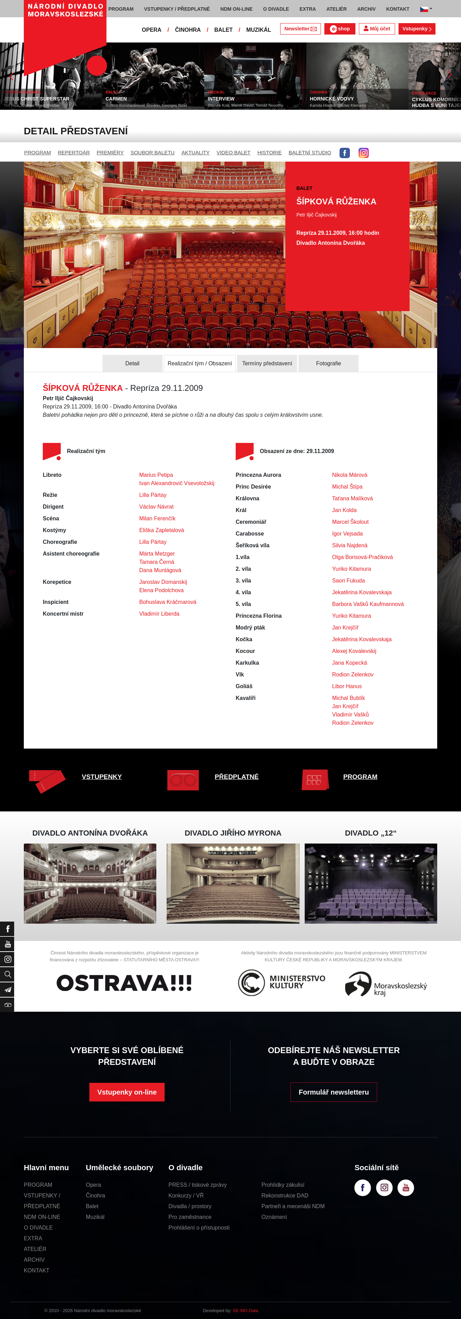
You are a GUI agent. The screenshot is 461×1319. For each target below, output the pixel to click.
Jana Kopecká (349, 663)
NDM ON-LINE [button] (236, 9)
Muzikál (95, 1217)
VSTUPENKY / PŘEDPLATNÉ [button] (177, 9)
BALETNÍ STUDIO (310, 152)
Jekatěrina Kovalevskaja (362, 592)
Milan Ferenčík (157, 518)
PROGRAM (37, 152)
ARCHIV (34, 1260)
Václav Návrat (156, 507)
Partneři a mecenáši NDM (293, 1206)
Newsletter (300, 28)
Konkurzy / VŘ (186, 1195)
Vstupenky (416, 28)
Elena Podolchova (161, 590)
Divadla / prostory (190, 1206)
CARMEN (116, 99)
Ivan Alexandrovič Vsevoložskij (177, 483)
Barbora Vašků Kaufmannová (368, 604)
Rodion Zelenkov (353, 674)
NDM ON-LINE (42, 1217)
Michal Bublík (348, 698)
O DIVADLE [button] (276, 9)
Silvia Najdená (349, 545)
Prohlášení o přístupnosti (198, 1228)
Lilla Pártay (153, 495)
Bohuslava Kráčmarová (167, 602)
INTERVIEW (221, 99)
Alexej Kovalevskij (354, 651)
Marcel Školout (350, 522)
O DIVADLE (38, 1228)
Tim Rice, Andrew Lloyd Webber (31, 105)
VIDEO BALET (234, 152)
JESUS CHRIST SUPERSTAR (36, 99)
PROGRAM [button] (121, 9)
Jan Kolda (344, 510)
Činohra (95, 1195)
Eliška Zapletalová (161, 530)
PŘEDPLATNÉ (236, 776)
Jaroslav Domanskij (163, 582)
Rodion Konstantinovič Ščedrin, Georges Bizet (146, 105)
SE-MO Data (245, 1310)
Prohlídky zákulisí (283, 1185)
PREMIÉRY (110, 152)
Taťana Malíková (352, 498)
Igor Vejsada (347, 534)
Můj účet (377, 28)
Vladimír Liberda (159, 614)
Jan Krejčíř (345, 627)
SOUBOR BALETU (152, 152)
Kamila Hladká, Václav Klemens (338, 105)
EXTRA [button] (308, 9)
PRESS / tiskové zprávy (197, 1185)
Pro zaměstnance (190, 1217)
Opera (93, 1185)
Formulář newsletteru (334, 1092)
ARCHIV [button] (366, 9)
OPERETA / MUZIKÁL (22, 92)
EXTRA (33, 1238)
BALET (223, 30)
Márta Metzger (157, 554)
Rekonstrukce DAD (285, 1195)
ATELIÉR (35, 1249)
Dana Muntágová (160, 570)
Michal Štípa (347, 487)
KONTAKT (36, 1270)
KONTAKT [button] (397, 9)
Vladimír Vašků (350, 715)
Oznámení (274, 1217)
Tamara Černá (156, 562)
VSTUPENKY (102, 776)
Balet (92, 1206)
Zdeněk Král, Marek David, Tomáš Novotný (245, 105)
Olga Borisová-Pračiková (362, 557)
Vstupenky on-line (127, 1092)
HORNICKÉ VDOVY (332, 99)
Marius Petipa (156, 475)
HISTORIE (269, 152)
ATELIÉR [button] (336, 9)
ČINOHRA (188, 30)
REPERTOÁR (74, 152)
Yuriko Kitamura (351, 569)
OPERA (151, 30)
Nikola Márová (349, 475)
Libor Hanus (347, 686)
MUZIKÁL (258, 30)
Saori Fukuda (348, 581)
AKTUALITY (196, 152)
